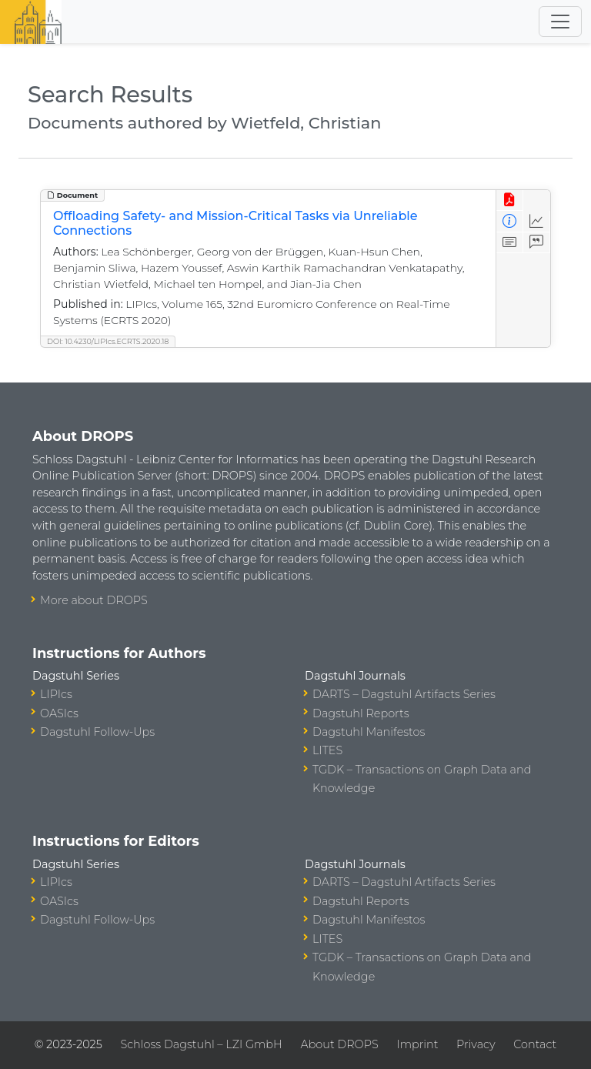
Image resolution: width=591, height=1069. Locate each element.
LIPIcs (56, 694)
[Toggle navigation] (560, 21)
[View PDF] (509, 200)
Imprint (417, 1044)
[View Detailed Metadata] (509, 221)
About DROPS (339, 1044)
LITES (327, 750)
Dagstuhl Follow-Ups (97, 732)
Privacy (475, 1044)
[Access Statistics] (536, 221)
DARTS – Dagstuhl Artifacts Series (404, 694)
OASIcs (59, 713)
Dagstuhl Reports (360, 713)
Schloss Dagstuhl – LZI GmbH (201, 1044)
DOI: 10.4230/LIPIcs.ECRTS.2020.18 (108, 341)
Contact (534, 1044)
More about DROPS (94, 600)
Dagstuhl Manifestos (368, 732)
